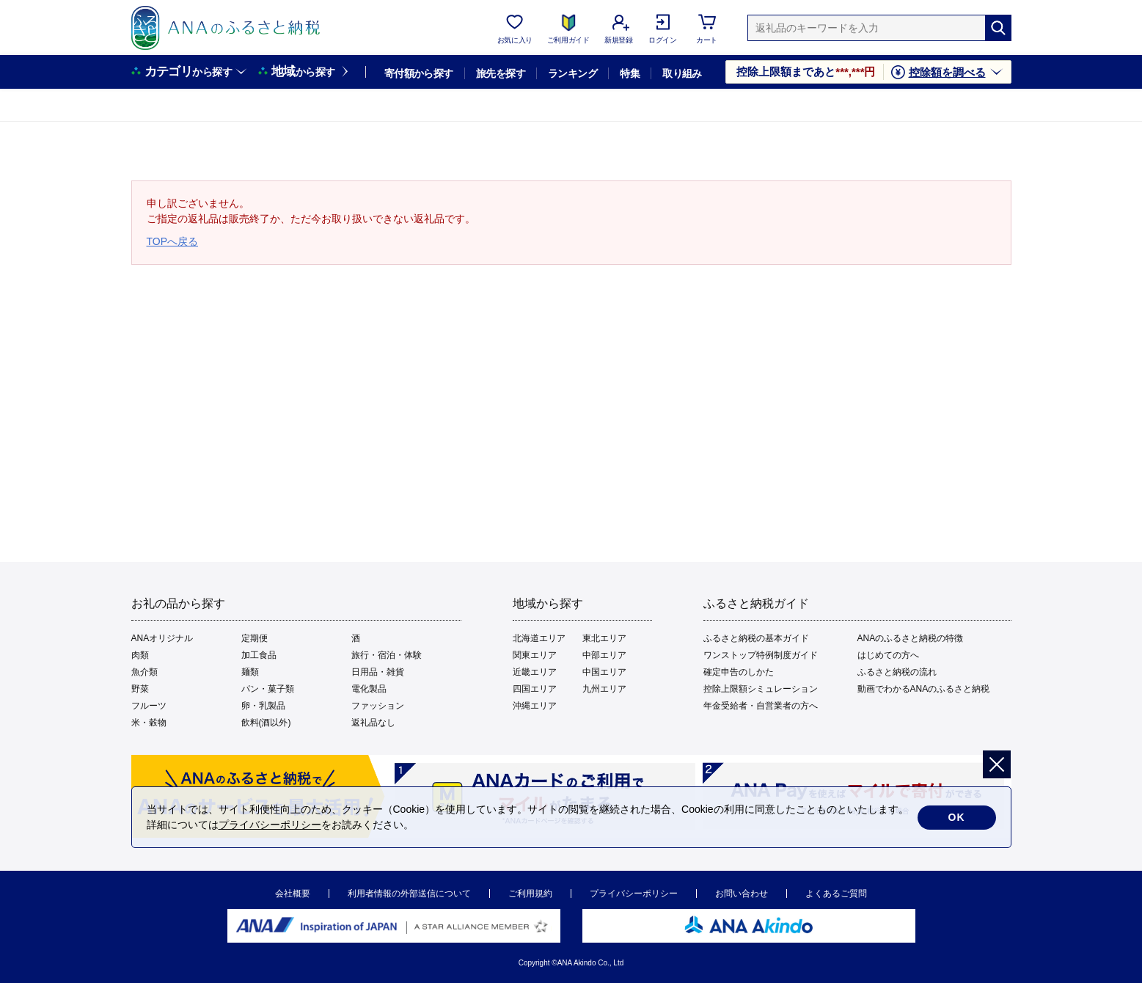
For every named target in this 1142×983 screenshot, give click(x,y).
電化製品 (369, 689)
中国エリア (604, 672)
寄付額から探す (418, 73)
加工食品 (259, 655)
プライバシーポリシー (634, 893)
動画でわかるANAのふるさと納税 (923, 689)
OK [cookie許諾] (956, 817)
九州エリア (604, 689)
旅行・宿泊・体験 (386, 655)
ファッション (377, 706)
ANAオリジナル (162, 638)
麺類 (250, 672)
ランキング (572, 73)
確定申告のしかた (738, 672)
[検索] (998, 28)
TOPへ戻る (173, 241)
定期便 (254, 638)
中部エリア (604, 655)
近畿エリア (535, 672)
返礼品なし (373, 722)
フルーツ (148, 706)
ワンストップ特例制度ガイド (760, 655)
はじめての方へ (888, 655)
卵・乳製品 (263, 706)
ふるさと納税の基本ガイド (756, 638)
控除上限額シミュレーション (760, 689)
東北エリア (604, 638)
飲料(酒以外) (266, 722)
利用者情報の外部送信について (409, 893)
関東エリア (535, 655)
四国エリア (535, 689)
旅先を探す (500, 73)
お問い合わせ (741, 893)
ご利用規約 (530, 893)
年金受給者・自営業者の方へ (760, 706)
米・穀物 (148, 722)
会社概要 (292, 893)
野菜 (140, 689)
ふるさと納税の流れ (897, 672)
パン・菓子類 (267, 689)
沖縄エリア (535, 706)
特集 (630, 73)
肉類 (140, 655)
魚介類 (144, 672)
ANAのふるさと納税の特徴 (910, 638)
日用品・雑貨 (377, 672)
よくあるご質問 (836, 893)
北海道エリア (539, 638)
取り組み (682, 73)
